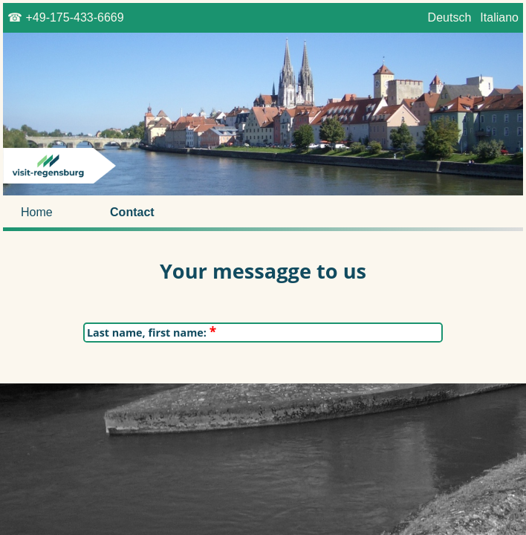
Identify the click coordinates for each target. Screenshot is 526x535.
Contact (132, 212)
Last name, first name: (151, 332)
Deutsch (449, 17)
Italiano (499, 17)
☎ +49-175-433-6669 (65, 17)
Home (37, 212)
